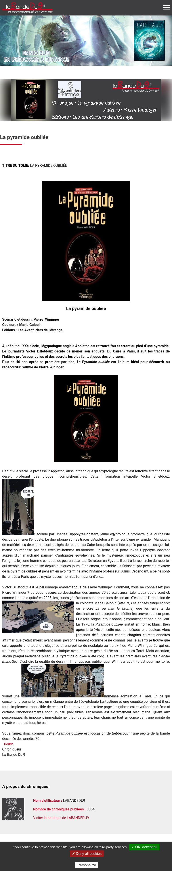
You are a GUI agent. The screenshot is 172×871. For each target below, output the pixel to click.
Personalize (87, 865)
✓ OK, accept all (144, 847)
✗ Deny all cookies (87, 854)
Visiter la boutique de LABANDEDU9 (61, 818)
